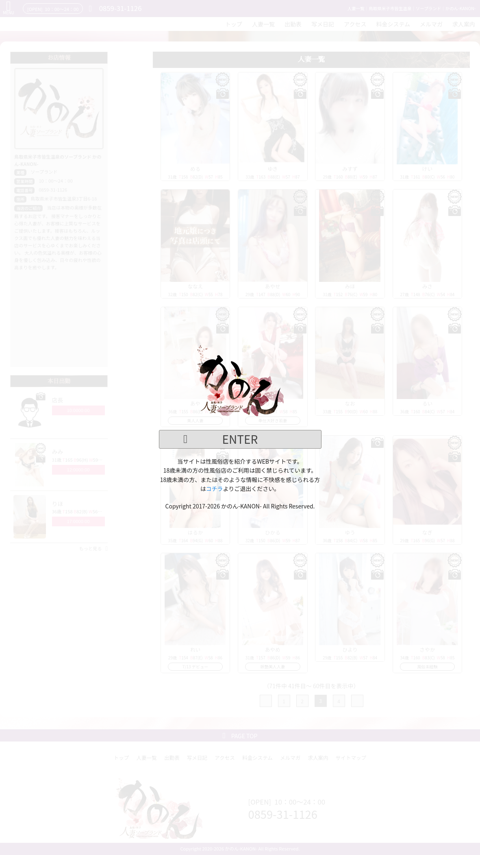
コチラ (214, 488)
